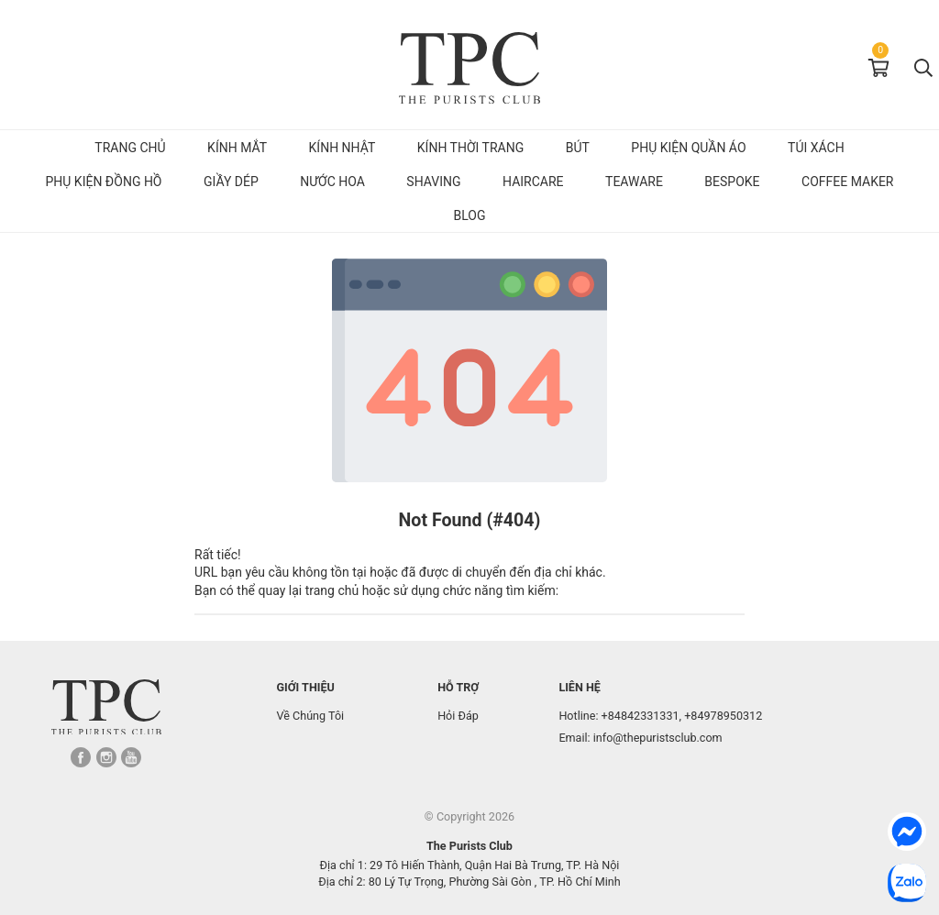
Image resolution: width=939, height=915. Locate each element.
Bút (578, 147)
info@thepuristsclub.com (658, 737)
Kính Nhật (342, 147)
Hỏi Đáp (458, 715)
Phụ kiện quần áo (688, 147)
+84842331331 (640, 715)
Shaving (433, 181)
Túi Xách (816, 147)
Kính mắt (237, 147)
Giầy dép (231, 181)
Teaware (634, 181)
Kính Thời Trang (470, 147)
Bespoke (731, 181)
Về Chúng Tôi (310, 715)
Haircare (533, 181)
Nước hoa (332, 181)
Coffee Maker (847, 181)
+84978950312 (723, 715)
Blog (470, 215)
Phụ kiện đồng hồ (103, 181)
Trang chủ (129, 147)
